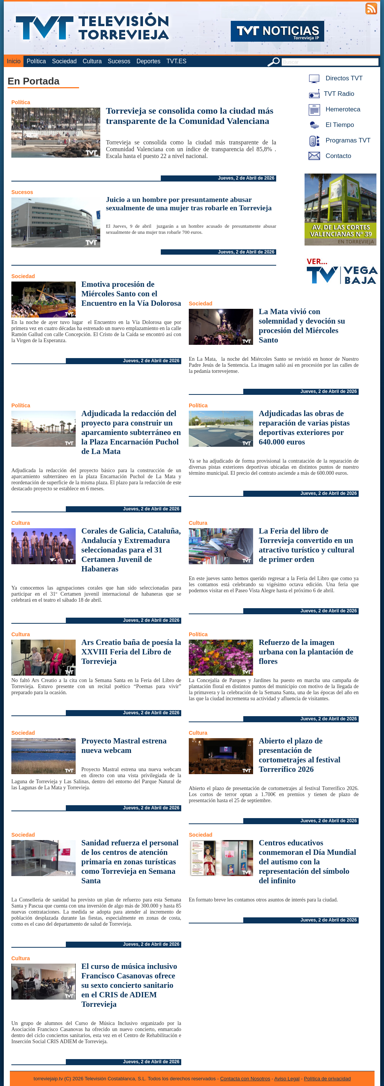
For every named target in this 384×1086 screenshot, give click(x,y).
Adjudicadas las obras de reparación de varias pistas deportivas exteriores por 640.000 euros (304, 427)
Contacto (328, 156)
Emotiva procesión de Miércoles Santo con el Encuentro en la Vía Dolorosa (131, 294)
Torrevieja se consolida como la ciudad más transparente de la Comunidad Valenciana (190, 116)
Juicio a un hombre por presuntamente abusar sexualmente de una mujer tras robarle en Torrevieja (189, 204)
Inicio (13, 61)
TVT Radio (330, 93)
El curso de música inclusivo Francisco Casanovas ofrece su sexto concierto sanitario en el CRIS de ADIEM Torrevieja (129, 985)
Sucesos (119, 61)
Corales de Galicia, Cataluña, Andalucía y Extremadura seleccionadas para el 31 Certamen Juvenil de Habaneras (131, 549)
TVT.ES (176, 61)
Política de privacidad (327, 1078)
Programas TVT (338, 140)
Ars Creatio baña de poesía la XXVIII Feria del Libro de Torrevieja (131, 652)
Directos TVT (334, 78)
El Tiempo (330, 124)
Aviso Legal (287, 1078)
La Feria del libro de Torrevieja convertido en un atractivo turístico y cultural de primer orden (306, 545)
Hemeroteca (333, 109)
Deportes (148, 61)
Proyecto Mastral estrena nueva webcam (123, 745)
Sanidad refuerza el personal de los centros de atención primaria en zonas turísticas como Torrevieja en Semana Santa (130, 861)
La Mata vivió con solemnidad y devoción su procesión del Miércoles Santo (302, 325)
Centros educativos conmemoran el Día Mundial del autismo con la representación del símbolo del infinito (307, 861)
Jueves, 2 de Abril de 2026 (246, 178)
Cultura (92, 61)
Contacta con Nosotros (245, 1078)
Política (36, 61)
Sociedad (64, 61)
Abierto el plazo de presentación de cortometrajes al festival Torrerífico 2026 (299, 755)
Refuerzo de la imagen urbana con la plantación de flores (306, 652)
